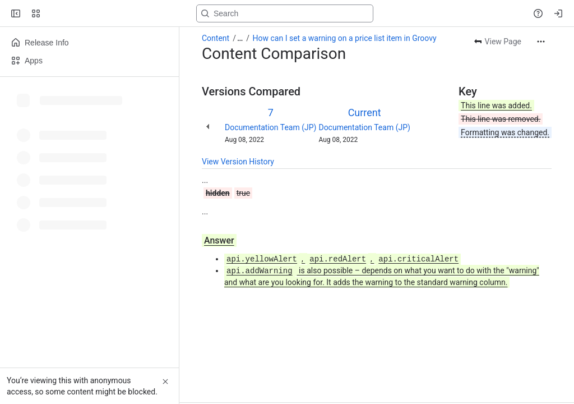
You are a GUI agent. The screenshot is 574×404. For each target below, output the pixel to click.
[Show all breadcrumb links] (240, 38)
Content (215, 38)
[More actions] (541, 41)
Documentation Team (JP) (270, 127)
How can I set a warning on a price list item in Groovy (345, 38)
